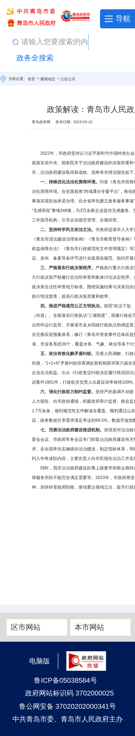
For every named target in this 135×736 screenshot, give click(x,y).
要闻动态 (47, 79)
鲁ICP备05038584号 (65, 680)
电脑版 (39, 661)
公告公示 (67, 79)
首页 (31, 79)
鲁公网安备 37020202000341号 (67, 706)
